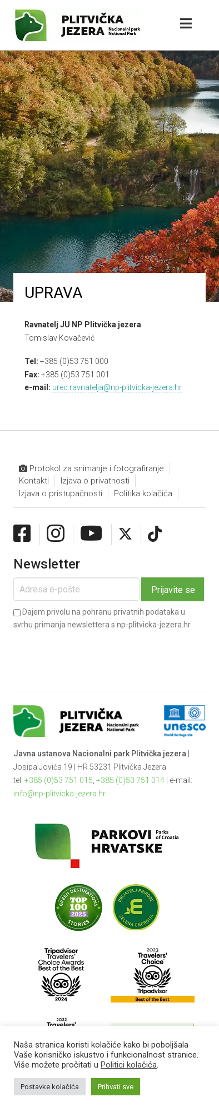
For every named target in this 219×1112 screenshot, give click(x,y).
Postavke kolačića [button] (50, 1087)
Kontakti (34, 481)
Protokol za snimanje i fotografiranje (91, 468)
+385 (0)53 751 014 (130, 780)
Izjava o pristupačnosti (60, 493)
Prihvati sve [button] (115, 1087)
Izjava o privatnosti (95, 481)
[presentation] (97, 651)
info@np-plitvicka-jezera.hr (59, 793)
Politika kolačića (143, 493)
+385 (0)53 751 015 (58, 780)
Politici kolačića (129, 1065)
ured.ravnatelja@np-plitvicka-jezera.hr (117, 387)
